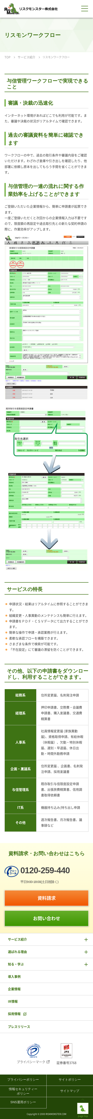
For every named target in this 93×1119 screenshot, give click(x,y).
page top (82, 1106)
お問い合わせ (46, 918)
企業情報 (14, 989)
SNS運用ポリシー (23, 1102)
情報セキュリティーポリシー (23, 1091)
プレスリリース (19, 1026)
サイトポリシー (70, 1079)
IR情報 (13, 1001)
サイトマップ (69, 1091)
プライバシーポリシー (23, 1079)
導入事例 (14, 976)
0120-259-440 (45, 870)
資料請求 (47, 898)
